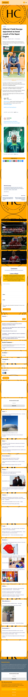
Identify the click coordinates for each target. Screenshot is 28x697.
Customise (14, 692)
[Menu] (26, 2)
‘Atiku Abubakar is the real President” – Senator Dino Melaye (13, 623)
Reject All (14, 694)
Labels (4, 361)
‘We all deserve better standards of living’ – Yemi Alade (12, 603)
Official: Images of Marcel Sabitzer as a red (9, 432)
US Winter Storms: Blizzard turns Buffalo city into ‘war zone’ (12, 630)
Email (4, 299)
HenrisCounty (7, 185)
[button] (6, 191)
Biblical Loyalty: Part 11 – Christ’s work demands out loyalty (12, 534)
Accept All (14, 689)
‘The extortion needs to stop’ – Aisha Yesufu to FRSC (11, 605)
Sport (4, 26)
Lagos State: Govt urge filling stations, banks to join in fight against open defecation (13, 328)
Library (4, 355)
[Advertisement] (14, 14)
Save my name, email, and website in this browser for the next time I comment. (13, 306)
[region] (14, 689)
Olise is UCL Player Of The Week (10, 261)
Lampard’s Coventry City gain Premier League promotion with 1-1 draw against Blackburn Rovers (12, 231)
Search (4, 316)
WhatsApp (6, 378)
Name (4, 294)
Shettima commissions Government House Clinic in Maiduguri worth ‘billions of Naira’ (12, 324)
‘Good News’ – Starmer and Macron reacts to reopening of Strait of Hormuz (13, 334)
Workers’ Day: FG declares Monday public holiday (10, 503)
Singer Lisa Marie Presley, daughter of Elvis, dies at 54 (11, 464)
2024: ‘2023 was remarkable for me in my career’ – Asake (12, 501)
